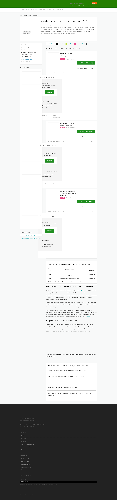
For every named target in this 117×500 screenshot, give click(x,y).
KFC (91, 5)
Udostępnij (58, 72)
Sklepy (49, 9)
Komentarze (93, 72)
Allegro (89, 5)
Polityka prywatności (25, 464)
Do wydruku (83, 44)
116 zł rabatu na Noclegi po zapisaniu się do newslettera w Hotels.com (68, 193)
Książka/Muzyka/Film (38, 238)
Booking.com (84, 290)
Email (63, 72)
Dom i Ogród (33, 235)
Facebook (55, 117)
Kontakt (23, 469)
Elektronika (38, 235)
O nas (22, 435)
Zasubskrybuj (24, 481)
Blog (54, 9)
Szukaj (94, 3)
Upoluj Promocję (86, 63)
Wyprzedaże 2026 (25, 458)
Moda (27, 235)
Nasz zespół (23, 438)
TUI (53, 356)
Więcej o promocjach (25, 447)
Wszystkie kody (53, 44)
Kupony (64, 44)
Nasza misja (23, 441)
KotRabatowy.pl (28, 495)
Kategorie (42, 9)
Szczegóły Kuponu (52, 103)
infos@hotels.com (27, 59)
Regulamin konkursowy (26, 467)
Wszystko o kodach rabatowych (27, 444)
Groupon (88, 316)
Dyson (86, 5)
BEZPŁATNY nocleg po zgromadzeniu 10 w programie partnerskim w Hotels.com (68, 54)
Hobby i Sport (24, 238)
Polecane (60, 9)
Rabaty (73, 44)
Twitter (58, 117)
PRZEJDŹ (49, 92)
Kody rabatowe (24, 9)
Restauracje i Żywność (33, 238)
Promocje (34, 9)
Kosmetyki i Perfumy (28, 238)
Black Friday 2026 (25, 461)
